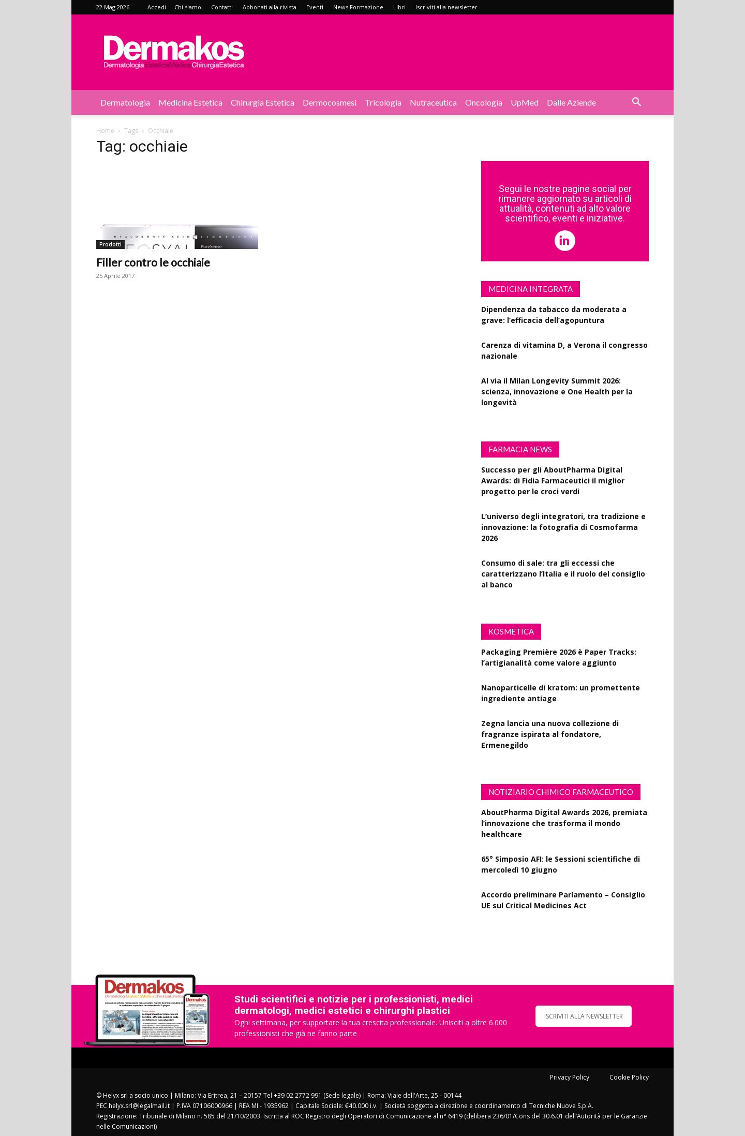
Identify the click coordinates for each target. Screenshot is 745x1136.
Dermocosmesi (329, 102)
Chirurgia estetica (262, 102)
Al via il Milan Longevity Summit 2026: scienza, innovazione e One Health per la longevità (557, 391)
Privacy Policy (569, 1077)
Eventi (314, 7)
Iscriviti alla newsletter (446, 7)
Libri (399, 7)
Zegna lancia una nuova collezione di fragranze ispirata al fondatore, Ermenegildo (550, 734)
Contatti (222, 7)
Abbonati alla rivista (269, 7)
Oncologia (483, 102)
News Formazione (358, 7)
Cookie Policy (629, 1077)
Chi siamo (187, 7)
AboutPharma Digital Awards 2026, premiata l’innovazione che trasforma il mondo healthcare (564, 823)
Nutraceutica (433, 102)
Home (105, 130)
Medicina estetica (190, 102)
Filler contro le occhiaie (153, 262)
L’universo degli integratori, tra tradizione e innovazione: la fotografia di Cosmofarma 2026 (563, 527)
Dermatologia (125, 102)
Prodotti (110, 244)
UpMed (525, 102)
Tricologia (383, 102)
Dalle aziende (571, 102)
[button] (636, 103)
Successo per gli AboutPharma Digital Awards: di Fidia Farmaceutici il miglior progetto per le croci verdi (552, 480)
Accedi (156, 7)
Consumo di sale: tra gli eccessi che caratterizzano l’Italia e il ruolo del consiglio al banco (563, 573)
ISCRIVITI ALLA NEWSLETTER (583, 1016)
